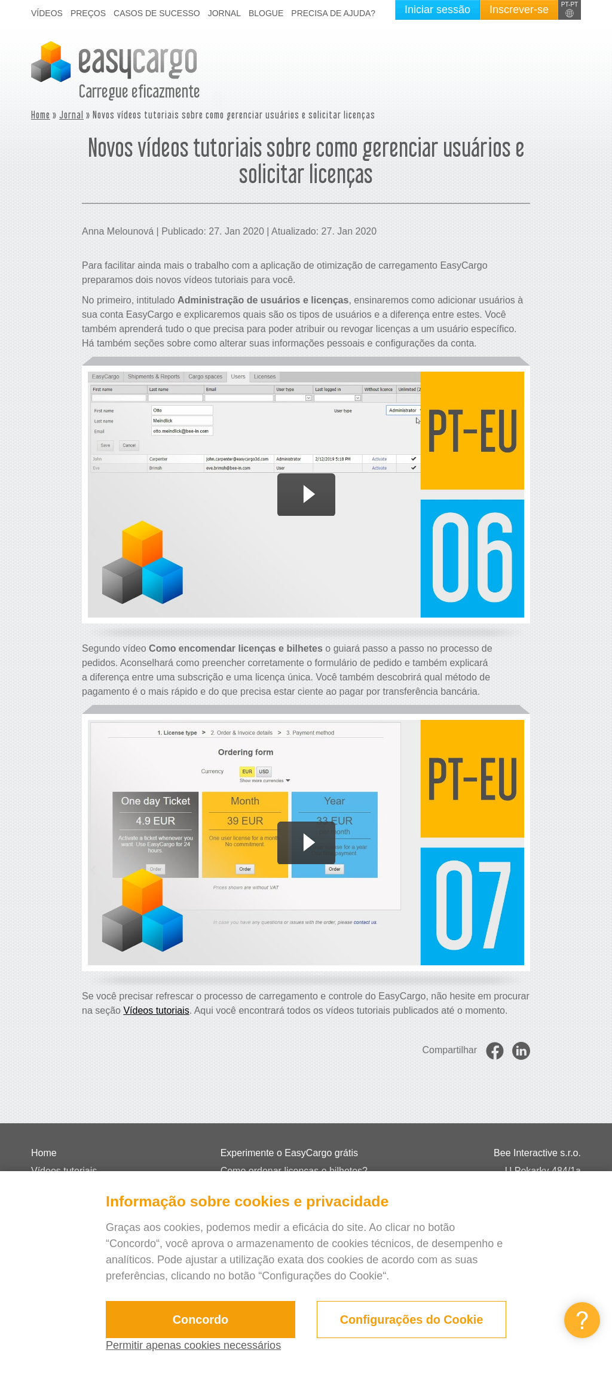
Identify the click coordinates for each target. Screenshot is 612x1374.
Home (40, 114)
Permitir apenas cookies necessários (193, 1345)
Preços (88, 13)
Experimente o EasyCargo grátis (289, 1153)
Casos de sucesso (157, 13)
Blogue (266, 13)
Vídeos (47, 13)
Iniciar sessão (437, 10)
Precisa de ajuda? (333, 13)
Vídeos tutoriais (156, 1010)
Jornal (224, 13)
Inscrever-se (519, 10)
